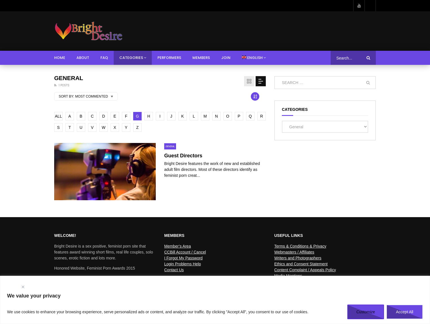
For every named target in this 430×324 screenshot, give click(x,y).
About (82, 57)
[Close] (23, 287)
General (170, 146)
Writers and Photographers (297, 258)
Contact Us (174, 270)
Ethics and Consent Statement (301, 264)
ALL (58, 116)
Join (226, 57)
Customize (365, 312)
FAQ (104, 57)
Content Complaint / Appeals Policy (305, 270)
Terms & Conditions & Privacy (300, 246)
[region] (215, 300)
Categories (131, 57)
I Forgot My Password (183, 258)
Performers (169, 57)
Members (201, 57)
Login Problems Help (182, 264)
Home (59, 57)
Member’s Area (177, 246)
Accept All (404, 312)
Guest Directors (183, 155)
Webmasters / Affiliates (294, 252)
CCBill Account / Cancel (185, 252)
